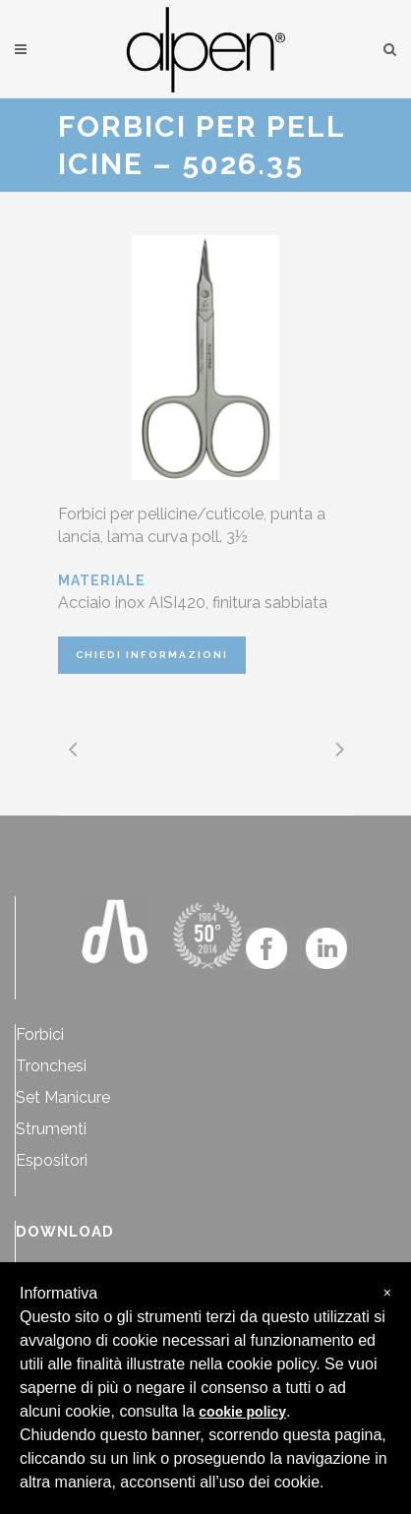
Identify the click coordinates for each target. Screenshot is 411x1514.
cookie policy (242, 1412)
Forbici (40, 1034)
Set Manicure (63, 1097)
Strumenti (51, 1129)
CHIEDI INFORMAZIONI (152, 654)
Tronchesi (51, 1066)
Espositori (52, 1160)
